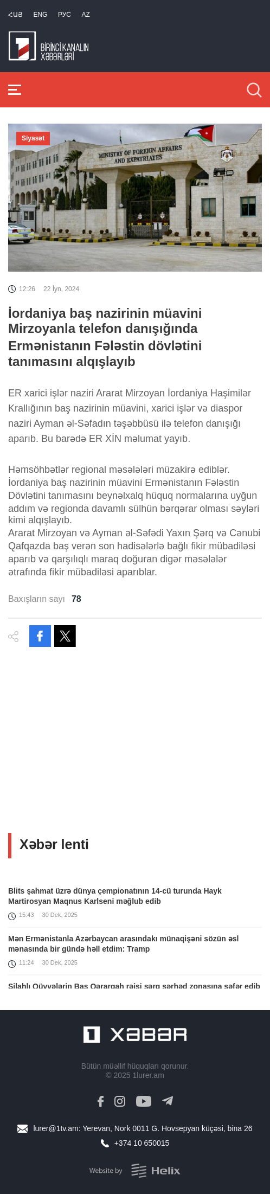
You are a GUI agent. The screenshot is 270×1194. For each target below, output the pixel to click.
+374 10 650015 (142, 1143)
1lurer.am (148, 1075)
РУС (64, 14)
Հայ (15, 14)
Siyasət (33, 138)
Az (85, 14)
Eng (40, 14)
